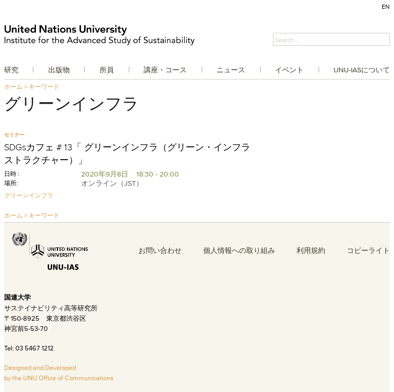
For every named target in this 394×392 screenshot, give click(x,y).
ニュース (230, 69)
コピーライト (368, 250)
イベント (289, 69)
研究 (11, 69)
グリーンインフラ (28, 195)
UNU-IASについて (361, 69)
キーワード (44, 86)
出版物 (59, 69)
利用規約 (311, 250)
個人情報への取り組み (239, 250)
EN (386, 6)
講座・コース (165, 69)
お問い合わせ (160, 250)
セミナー (14, 135)
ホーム (13, 86)
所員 (107, 69)
